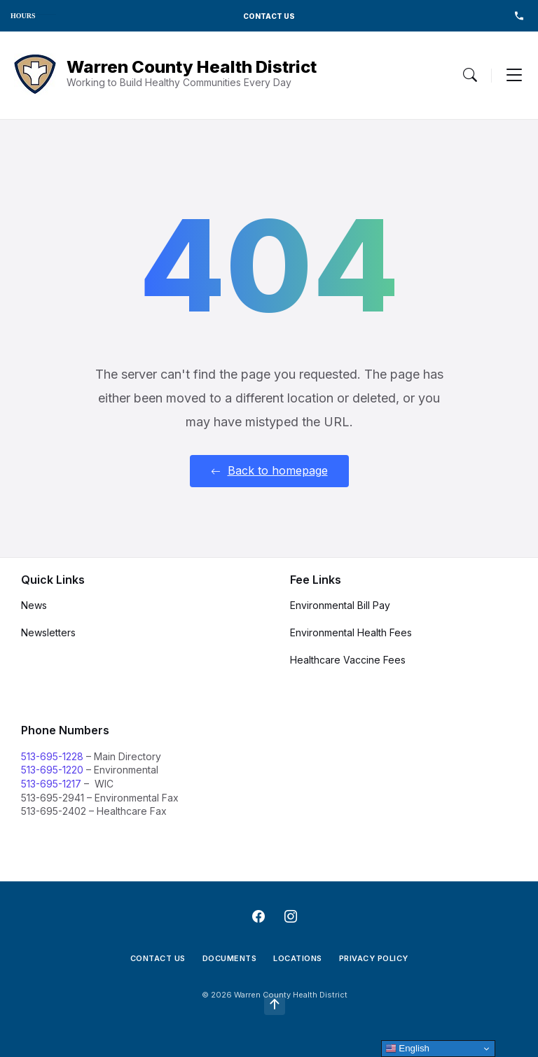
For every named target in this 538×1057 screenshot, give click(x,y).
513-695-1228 (52, 756)
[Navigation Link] (35, 75)
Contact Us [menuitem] (158, 958)
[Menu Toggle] (470, 75)
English (407, 1048)
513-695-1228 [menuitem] (518, 15)
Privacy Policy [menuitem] (373, 958)
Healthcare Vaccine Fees (348, 660)
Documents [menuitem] (229, 958)
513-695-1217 (51, 784)
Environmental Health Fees (351, 632)
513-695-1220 (52, 770)
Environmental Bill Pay (340, 605)
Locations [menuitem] (297, 958)
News (34, 605)
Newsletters (48, 632)
